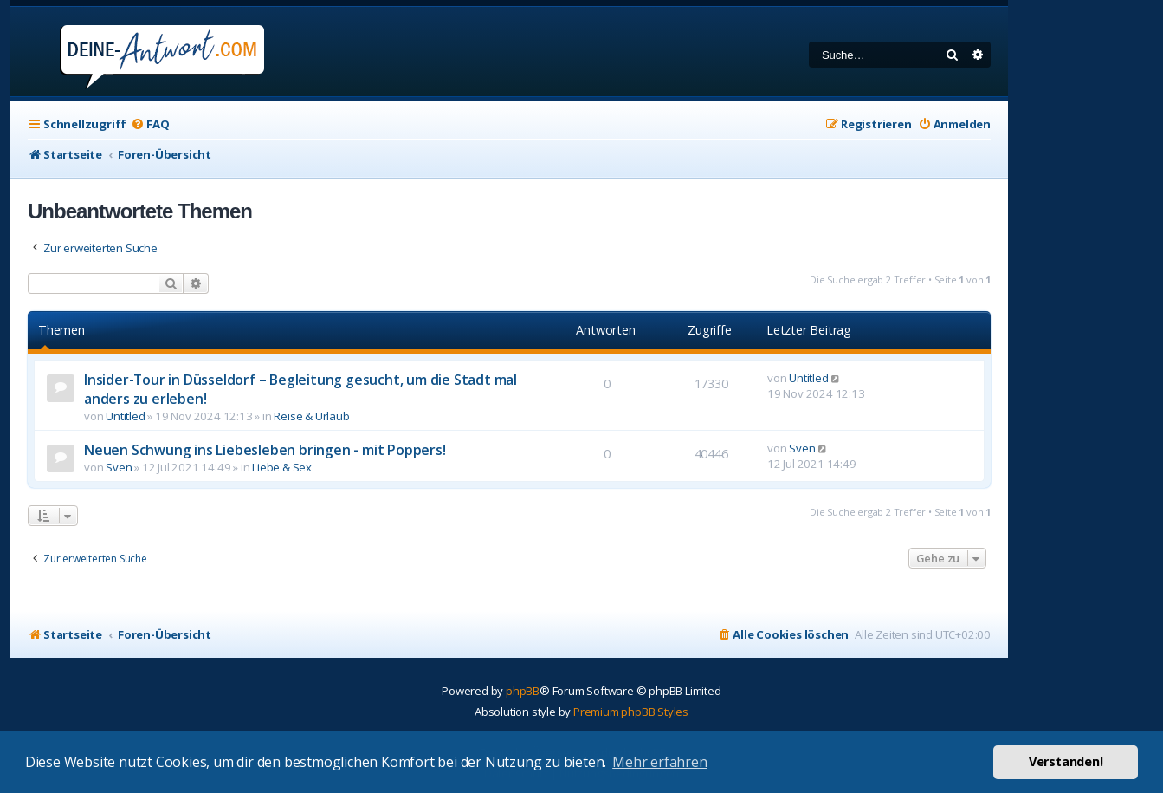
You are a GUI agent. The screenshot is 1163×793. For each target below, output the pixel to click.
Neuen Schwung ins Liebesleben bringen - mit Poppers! (265, 449)
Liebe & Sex (282, 467)
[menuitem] (150, 124)
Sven (119, 467)
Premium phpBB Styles (630, 711)
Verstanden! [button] (1066, 761)
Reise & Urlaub (311, 416)
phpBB (523, 691)
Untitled (125, 416)
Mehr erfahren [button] (659, 761)
